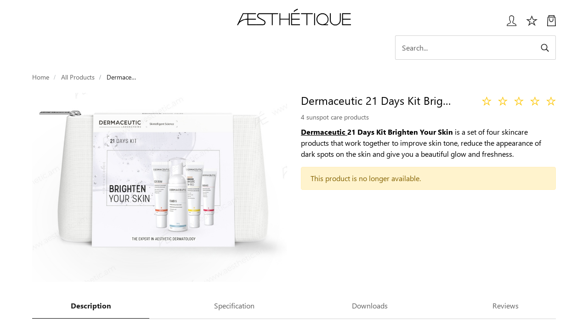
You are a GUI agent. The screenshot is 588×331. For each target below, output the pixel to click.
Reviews (505, 305)
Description (91, 305)
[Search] (475, 47)
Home (40, 77)
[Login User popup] (508, 24)
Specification (234, 305)
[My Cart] (551, 24)
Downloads (370, 305)
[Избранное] (532, 24)
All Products (78, 77)
